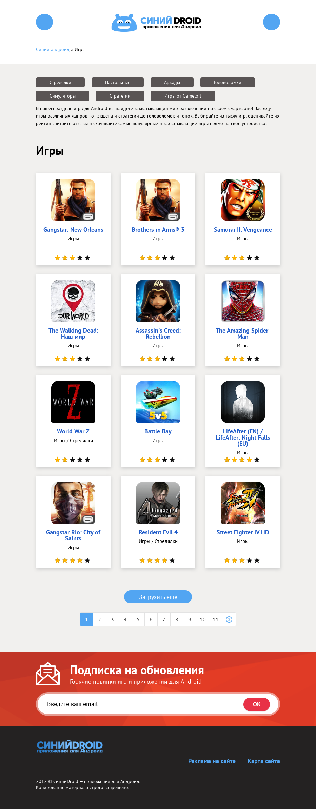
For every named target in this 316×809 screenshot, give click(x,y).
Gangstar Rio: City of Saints (73, 535)
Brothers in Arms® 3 (158, 230)
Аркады (172, 82)
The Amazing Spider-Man (243, 333)
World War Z (73, 431)
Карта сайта (264, 761)
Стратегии (120, 96)
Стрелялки (60, 82)
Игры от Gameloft (182, 96)
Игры (73, 238)
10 (203, 619)
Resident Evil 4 (158, 532)
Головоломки (227, 82)
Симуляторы (63, 96)
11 (216, 619)
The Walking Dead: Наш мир (73, 333)
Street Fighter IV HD (243, 532)
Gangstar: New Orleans (73, 230)
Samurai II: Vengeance (243, 230)
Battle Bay (158, 431)
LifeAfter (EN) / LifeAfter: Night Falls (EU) (243, 437)
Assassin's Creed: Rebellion (158, 333)
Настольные (117, 82)
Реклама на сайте (212, 761)
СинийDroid (65, 781)
